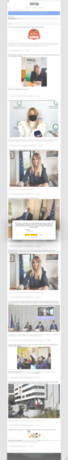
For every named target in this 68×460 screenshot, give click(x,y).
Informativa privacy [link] (34, 237)
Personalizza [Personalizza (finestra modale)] (41, 234)
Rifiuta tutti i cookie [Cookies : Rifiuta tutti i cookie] (34, 234)
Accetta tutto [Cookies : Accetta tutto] (27, 234)
